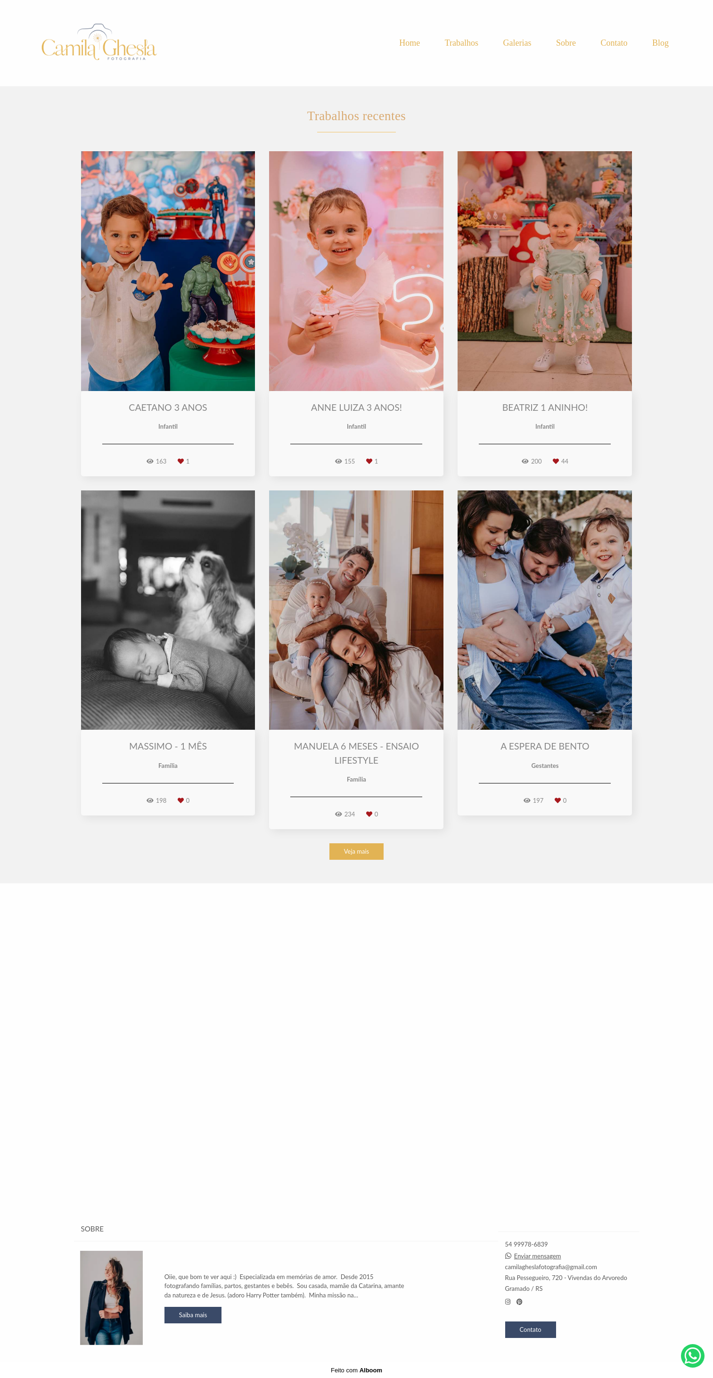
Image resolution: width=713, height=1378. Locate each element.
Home (409, 43)
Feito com (356, 1370)
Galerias (517, 43)
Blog (660, 43)
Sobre (566, 43)
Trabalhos (461, 43)
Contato (613, 43)
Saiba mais (193, 1315)
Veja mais (356, 1180)
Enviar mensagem (537, 1256)
